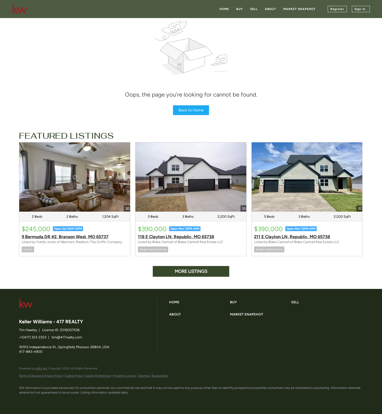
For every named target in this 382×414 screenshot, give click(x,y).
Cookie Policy (74, 375)
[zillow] (53, 401)
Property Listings (124, 375)
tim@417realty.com (67, 337)
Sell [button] (254, 9)
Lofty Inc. (41, 368)
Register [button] (337, 9)
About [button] (270, 9)
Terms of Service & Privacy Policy (40, 375)
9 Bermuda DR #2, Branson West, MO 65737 (65, 236)
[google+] (81, 401)
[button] (198, 302)
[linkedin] (39, 401)
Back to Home (191, 110)
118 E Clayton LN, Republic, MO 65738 (176, 236)
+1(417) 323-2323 (33, 337)
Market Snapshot (299, 9)
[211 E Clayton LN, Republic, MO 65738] (307, 177)
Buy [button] (239, 9)
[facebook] (25, 401)
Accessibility (160, 375)
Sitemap (143, 375)
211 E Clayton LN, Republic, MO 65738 (292, 236)
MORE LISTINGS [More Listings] (191, 271)
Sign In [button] (359, 9)
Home (224, 9)
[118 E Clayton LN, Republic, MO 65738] (190, 177)
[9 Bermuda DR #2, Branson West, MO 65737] (74, 177)
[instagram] (67, 401)
